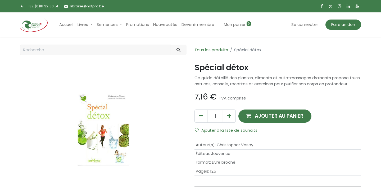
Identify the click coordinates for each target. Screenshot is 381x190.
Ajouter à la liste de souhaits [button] (226, 130)
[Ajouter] (229, 116)
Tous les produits (211, 50)
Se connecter (304, 24)
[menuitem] (66, 24)
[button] (274, 116)
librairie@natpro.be (87, 6)
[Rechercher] (179, 50)
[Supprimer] (200, 116)
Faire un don (343, 24)
